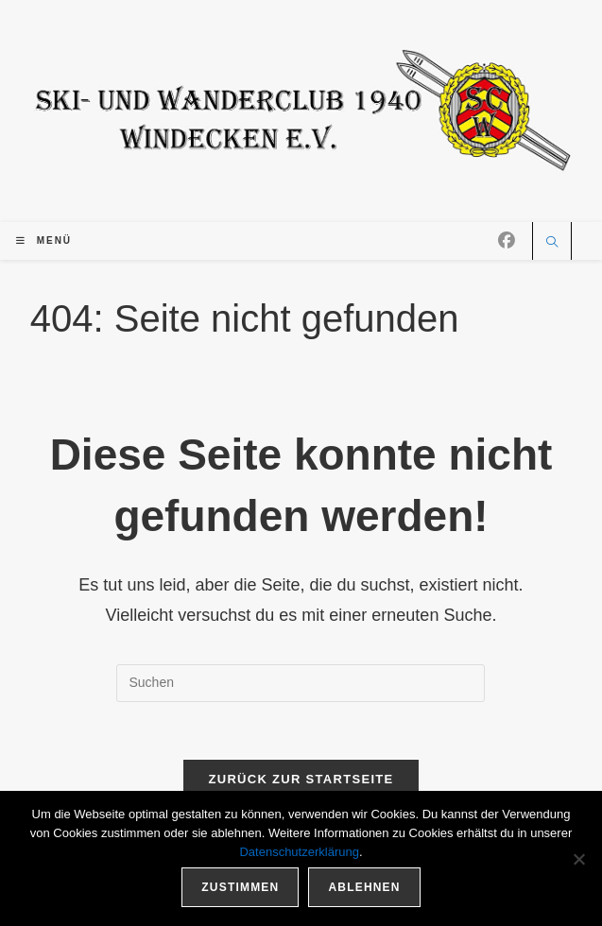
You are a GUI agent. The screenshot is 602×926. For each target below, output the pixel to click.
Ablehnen (364, 887)
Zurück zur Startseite (300, 779)
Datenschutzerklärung (298, 852)
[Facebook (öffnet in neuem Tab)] (506, 240)
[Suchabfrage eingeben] (300, 683)
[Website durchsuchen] (552, 243)
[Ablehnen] (578, 858)
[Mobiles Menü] (44, 240)
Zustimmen (240, 887)
